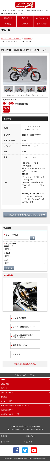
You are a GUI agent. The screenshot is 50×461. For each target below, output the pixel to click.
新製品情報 (8, 18)
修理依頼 (8, 24)
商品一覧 (25, 18)
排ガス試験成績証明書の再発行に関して (25, 336)
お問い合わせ (42, 24)
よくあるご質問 (25, 318)
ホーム (3, 379)
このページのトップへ (24, 375)
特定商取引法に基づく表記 (25, 364)
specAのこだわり (41, 18)
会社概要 (25, 24)
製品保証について (25, 345)
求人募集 (25, 354)
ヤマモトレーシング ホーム (11, 39)
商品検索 (4, 388)
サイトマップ (5, 442)
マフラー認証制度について (25, 327)
